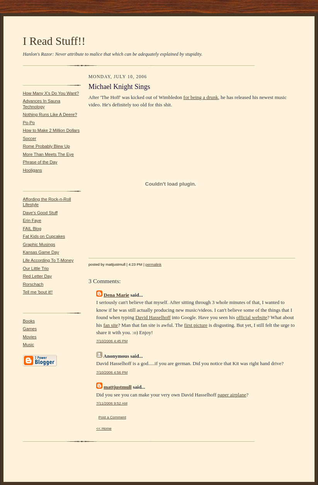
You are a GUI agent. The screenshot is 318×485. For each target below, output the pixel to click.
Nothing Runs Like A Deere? (50, 114)
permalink (153, 264)
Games (30, 328)
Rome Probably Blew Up (46, 146)
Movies (29, 337)
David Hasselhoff (152, 317)
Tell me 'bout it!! (38, 292)
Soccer (29, 138)
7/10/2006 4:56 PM (112, 372)
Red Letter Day (37, 276)
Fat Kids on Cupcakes (44, 236)
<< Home (104, 428)
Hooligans (32, 170)
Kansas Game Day (41, 252)
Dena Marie (116, 295)
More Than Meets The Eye (48, 154)
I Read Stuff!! (54, 41)
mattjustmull (117, 387)
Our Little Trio (36, 268)
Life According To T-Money (48, 260)
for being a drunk (201, 97)
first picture (195, 325)
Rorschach (33, 284)
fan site (110, 325)
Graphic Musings (39, 244)
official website (251, 317)
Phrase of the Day (40, 162)
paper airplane (232, 395)
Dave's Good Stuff (40, 212)
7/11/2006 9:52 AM (112, 403)
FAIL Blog (32, 228)
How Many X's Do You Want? (51, 93)
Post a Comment (112, 417)
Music (28, 344)
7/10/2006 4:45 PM (112, 341)
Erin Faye (32, 220)
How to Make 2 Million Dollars (51, 130)
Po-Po (29, 122)
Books (29, 321)
